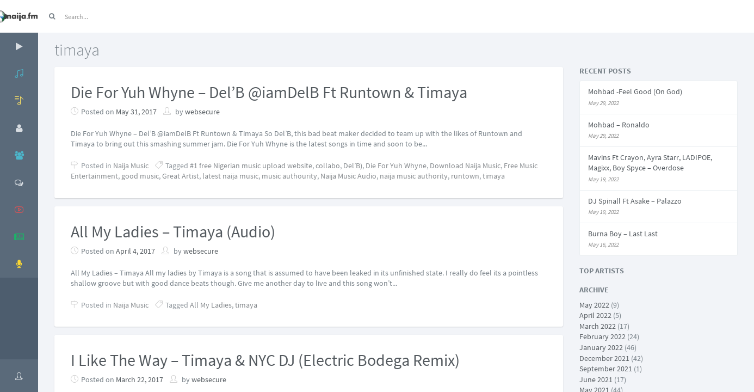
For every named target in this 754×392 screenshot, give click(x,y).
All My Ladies (211, 305)
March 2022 (597, 326)
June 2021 (596, 379)
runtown (465, 176)
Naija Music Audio (348, 176)
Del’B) (352, 165)
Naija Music (131, 165)
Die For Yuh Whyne (396, 165)
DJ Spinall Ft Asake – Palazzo (635, 201)
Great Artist (180, 176)
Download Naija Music (465, 165)
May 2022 (594, 305)
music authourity (289, 176)
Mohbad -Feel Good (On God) (635, 91)
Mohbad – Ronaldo (619, 125)
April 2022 (595, 315)
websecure (202, 112)
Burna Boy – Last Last (623, 233)
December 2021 (604, 358)
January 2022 (601, 347)
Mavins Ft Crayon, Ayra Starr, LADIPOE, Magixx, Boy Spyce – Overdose (650, 162)
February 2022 (602, 336)
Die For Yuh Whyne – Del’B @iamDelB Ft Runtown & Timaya (269, 92)
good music (140, 176)
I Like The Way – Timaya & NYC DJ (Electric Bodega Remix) (265, 360)
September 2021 (605, 368)
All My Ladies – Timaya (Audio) (173, 231)
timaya (494, 176)
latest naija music (230, 176)
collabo (328, 165)
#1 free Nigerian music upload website (251, 165)
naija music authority (414, 176)
